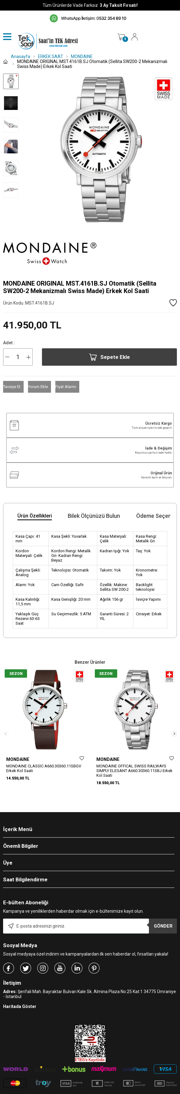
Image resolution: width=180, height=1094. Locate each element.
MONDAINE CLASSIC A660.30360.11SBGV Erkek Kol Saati (43, 768)
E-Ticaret (71, 1091)
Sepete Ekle (109, 357)
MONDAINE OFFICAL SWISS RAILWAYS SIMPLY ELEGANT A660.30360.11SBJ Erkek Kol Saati (134, 771)
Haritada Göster (19, 995)
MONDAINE (17, 759)
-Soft (58, 1091)
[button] (174, 727)
